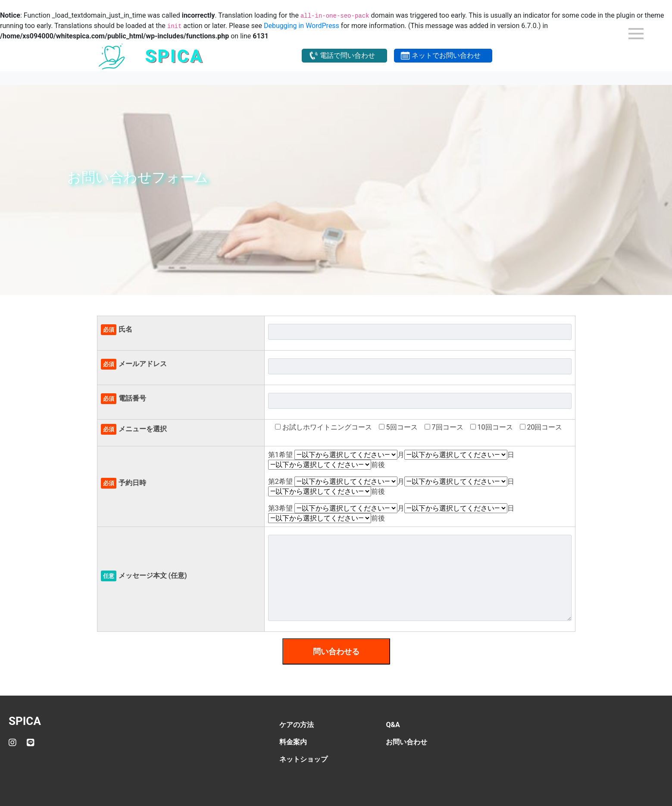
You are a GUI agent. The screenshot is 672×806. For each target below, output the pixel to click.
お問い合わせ (406, 742)
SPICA (25, 721)
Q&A (393, 725)
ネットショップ (303, 759)
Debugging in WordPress (301, 26)
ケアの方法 (296, 725)
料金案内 (293, 742)
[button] (344, 56)
